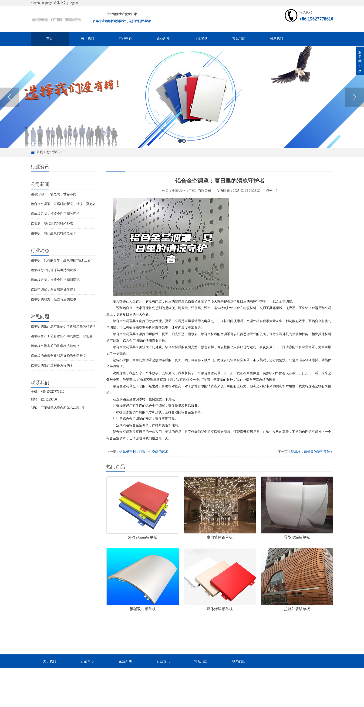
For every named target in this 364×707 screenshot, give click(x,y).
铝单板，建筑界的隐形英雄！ (312, 452)
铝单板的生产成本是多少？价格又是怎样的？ (63, 326)
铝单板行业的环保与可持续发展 (53, 270)
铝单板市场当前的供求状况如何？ (55, 346)
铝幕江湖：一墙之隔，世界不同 (53, 194)
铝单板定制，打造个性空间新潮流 (55, 280)
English (74, 3)
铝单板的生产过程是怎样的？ (52, 365)
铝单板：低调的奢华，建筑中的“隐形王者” (61, 260)
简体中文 (59, 3)
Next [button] (354, 109)
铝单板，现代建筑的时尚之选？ (53, 233)
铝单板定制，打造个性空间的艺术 (55, 213)
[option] (182, 109)
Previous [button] (9, 109)
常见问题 (238, 38)
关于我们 (87, 38)
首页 (49, 38)
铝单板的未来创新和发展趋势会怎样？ (58, 355)
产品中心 (125, 38)
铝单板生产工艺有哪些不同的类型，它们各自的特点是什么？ (75, 336)
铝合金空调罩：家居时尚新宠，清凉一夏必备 (63, 204)
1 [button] (180, 153)
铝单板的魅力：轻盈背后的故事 (53, 299)
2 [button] (184, 153)
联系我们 (276, 38)
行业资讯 (200, 38)
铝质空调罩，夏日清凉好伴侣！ (53, 289)
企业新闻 (163, 38)
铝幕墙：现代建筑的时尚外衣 (52, 223)
